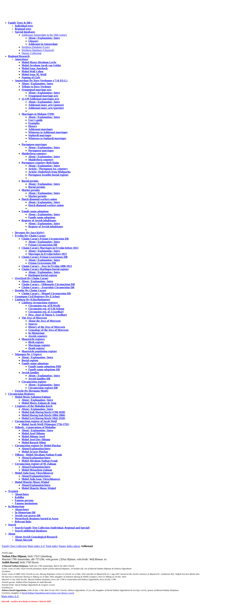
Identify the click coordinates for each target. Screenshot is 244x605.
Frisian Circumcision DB (42, 244)
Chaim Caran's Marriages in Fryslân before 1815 (50, 247)
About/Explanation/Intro (36, 448)
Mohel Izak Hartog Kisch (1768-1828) (43, 412)
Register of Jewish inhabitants (39, 220)
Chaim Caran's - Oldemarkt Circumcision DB (48, 284)
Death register (36, 348)
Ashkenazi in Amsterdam (42, 44)
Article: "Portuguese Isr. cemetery (48, 168)
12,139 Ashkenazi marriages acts (40, 98)
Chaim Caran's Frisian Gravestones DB (44, 257)
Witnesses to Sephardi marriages (47, 138)
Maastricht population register (39, 351)
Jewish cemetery (37, 336)
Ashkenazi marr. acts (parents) (46, 107)
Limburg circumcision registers (40, 302)
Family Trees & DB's (20, 22)
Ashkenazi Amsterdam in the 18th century (44, 34)
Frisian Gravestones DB (42, 263)
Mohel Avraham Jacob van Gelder (41, 65)
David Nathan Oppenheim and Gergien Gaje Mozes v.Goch (48, 593)
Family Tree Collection (14, 546)
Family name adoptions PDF (44, 366)
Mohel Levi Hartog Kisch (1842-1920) (43, 418)
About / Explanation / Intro (44, 38)
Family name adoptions (35, 211)
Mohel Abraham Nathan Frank (40, 460)
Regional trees (23, 28)
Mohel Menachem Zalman (37, 469)
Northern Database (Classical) (38, 50)
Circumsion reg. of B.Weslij (44, 305)
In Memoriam (36, 333)
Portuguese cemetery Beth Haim (40, 162)
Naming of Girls (31, 77)
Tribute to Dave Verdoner (36, 86)
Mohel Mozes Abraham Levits (39, 62)
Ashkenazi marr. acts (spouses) (46, 104)
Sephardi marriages (39, 135)
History (32, 126)
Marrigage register (39, 345)
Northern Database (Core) (36, 47)
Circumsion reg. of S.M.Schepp (46, 308)
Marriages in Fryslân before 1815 (47, 253)
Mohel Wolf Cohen (32, 71)
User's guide (35, 120)
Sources (32, 323)
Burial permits (30, 180)
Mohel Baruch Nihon (34, 442)
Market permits (31, 190)
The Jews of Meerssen (34, 317)
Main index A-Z (36, 546)
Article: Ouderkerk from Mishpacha (49, 171)
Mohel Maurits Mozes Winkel (39, 488)
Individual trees (24, 25)
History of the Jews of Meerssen (46, 326)
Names (62, 546)
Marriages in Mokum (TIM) (38, 114)
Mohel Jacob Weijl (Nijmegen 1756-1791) (45, 424)
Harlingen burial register (42, 275)
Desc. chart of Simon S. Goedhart (47, 314)
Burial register (30, 360)
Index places (73, 546)
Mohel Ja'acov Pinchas (35, 451)
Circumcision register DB (43, 387)
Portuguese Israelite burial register (48, 174)
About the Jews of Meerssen (44, 320)
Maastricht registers (33, 339)
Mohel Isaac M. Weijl (34, 74)
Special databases (25, 31)
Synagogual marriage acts (36, 89)
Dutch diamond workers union (39, 199)
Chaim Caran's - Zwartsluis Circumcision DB (48, 287)
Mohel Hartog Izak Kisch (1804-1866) (43, 415)
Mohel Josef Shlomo (33, 433)
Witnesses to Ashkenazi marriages (47, 132)
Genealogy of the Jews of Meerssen (48, 330)
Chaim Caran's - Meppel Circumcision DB (46, 293)
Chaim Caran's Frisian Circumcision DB (45, 238)
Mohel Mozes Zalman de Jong (39, 403)
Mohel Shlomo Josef (33, 436)
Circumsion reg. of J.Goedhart (46, 311)
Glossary (33, 41)
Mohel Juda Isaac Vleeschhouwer (41, 479)
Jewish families (30, 372)
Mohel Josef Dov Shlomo (36, 439)
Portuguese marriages (34, 144)
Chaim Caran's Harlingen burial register (45, 269)
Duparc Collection (32, 53)
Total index (52, 546)
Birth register (36, 342)
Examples (34, 123)
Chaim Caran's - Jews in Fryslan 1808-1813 (47, 266)
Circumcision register (34, 381)
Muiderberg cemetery (34, 153)
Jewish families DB (39, 378)
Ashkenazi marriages (40, 129)
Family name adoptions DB (44, 369)
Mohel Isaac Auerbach (35, 68)
